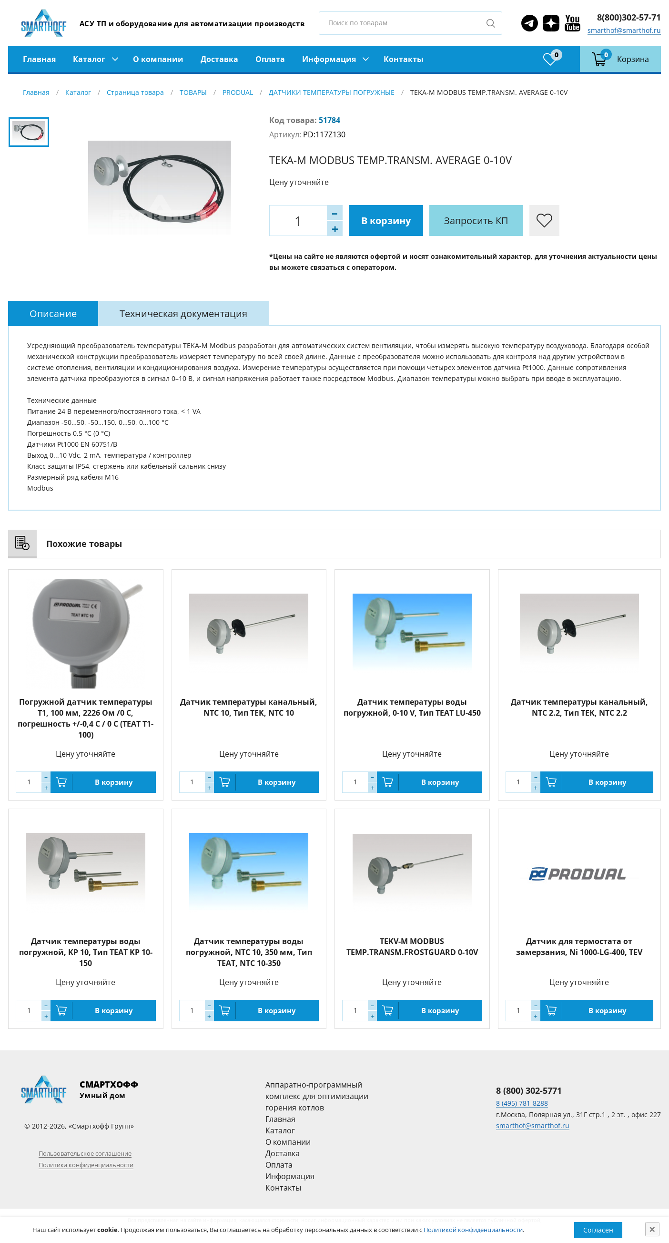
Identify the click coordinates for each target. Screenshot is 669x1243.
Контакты (404, 59)
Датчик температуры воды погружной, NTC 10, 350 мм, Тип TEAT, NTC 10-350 (249, 952)
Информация (329, 59)
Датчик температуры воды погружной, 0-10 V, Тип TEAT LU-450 (412, 707)
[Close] (652, 1229)
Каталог (89, 59)
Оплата (270, 59)
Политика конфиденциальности (86, 1165)
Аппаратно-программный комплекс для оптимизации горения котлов (316, 1096)
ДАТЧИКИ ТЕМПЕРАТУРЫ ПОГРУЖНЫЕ (332, 92)
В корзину (386, 220)
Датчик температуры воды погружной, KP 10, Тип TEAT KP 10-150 (85, 952)
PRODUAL (238, 92)
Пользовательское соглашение (85, 1153)
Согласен (598, 1229)
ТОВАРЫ (193, 92)
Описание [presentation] (53, 313)
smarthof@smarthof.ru (624, 30)
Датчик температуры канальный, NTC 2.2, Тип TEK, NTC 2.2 (579, 707)
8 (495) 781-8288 (522, 1103)
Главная (39, 59)
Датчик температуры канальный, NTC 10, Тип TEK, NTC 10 (248, 707)
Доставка (219, 59)
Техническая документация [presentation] (183, 313)
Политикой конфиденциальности (473, 1229)
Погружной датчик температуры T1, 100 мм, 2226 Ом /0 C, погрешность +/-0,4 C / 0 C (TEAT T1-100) (85, 718)
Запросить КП (476, 220)
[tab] (53, 313)
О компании (158, 59)
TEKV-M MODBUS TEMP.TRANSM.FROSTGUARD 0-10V (412, 946)
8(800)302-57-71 (629, 17)
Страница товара (135, 92)
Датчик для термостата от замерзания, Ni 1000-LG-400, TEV (579, 946)
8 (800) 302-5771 (529, 1090)
